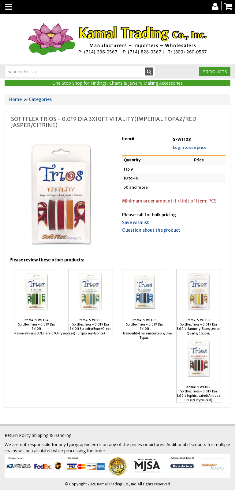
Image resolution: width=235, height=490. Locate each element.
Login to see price (190, 147)
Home (15, 99)
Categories (40, 99)
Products (214, 71)
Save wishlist (135, 222)
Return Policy (18, 435)
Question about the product (151, 230)
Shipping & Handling (51, 435)
